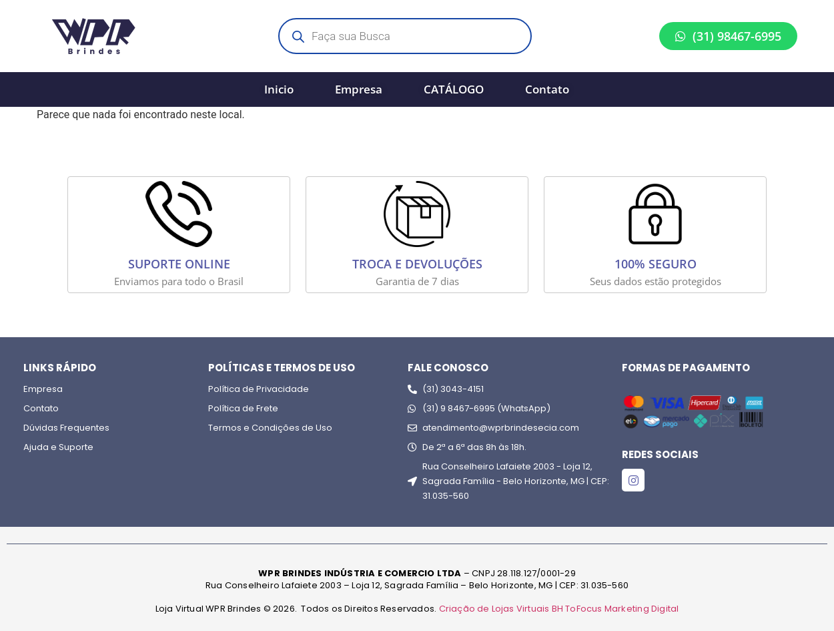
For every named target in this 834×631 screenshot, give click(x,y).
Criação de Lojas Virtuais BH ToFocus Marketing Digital (559, 608)
